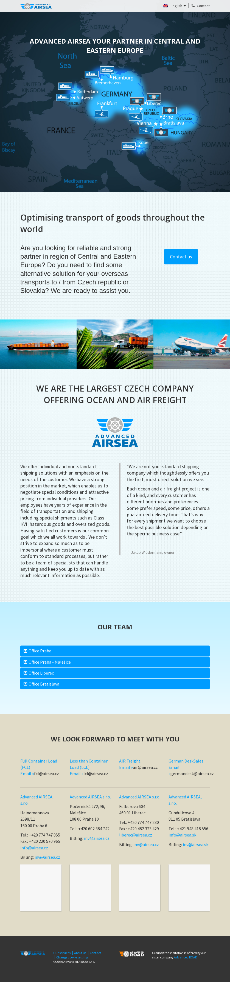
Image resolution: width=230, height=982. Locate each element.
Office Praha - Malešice (50, 662)
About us (80, 953)
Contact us (181, 256)
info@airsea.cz (34, 847)
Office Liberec (41, 673)
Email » (27, 773)
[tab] (115, 651)
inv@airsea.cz (47, 857)
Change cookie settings (72, 957)
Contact (95, 953)
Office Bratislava (44, 684)
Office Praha (40, 650)
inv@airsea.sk (195, 844)
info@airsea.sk (182, 835)
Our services (62, 953)
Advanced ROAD (185, 957)
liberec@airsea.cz (135, 835)
